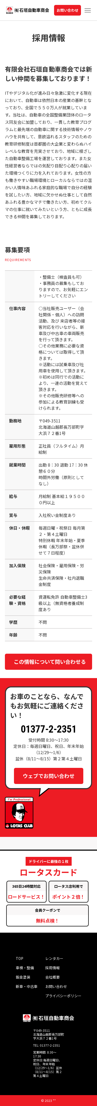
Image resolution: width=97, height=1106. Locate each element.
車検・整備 (25, 967)
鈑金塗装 (23, 977)
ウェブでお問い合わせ (48, 776)
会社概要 (52, 977)
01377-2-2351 (49, 729)
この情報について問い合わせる (50, 661)
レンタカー (54, 958)
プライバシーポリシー (63, 995)
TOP (19, 958)
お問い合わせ (67, 10)
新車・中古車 (27, 986)
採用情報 (52, 967)
